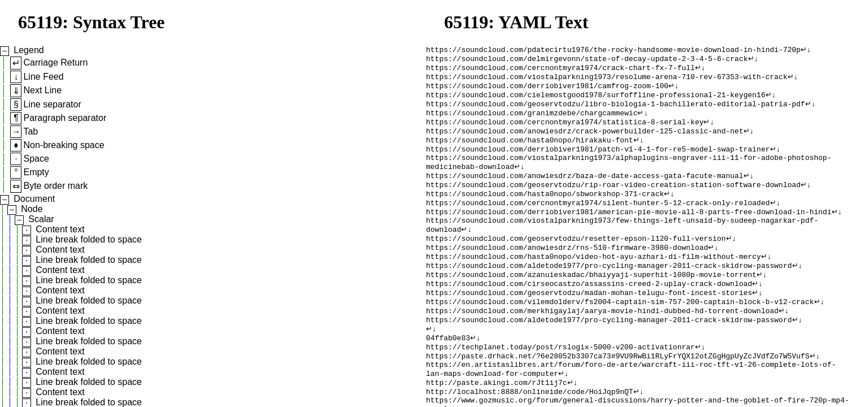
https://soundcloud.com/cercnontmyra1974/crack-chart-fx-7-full (560, 71)
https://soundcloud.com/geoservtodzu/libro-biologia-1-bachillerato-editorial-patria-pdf (615, 111)
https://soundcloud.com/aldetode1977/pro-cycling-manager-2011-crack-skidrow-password (609, 294)
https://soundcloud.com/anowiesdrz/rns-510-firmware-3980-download (567, 274)
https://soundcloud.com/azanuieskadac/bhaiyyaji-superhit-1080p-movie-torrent (591, 305)
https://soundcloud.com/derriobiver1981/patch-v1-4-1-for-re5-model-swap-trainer (598, 162)
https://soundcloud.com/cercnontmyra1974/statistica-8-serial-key (564, 132)
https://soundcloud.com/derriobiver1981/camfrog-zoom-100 (547, 91)
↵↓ (806, 50)
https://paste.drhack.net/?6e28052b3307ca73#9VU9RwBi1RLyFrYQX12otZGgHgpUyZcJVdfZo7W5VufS (618, 396)
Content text (60, 229)
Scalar (41, 219)
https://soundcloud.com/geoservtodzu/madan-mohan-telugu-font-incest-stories (589, 325)
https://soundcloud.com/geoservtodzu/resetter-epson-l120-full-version (575, 264)
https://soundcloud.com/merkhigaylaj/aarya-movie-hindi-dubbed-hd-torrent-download (602, 345)
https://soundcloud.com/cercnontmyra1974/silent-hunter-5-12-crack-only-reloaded (598, 223)
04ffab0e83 (448, 376)
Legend (29, 50)
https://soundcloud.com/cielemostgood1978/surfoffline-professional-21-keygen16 (596, 101)
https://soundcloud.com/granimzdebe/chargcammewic (531, 121)
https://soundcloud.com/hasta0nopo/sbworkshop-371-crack (545, 213)
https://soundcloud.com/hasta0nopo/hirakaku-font (529, 152)
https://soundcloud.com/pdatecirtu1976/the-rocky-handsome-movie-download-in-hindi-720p (613, 50)
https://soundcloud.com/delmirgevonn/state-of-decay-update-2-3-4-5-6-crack (586, 60)
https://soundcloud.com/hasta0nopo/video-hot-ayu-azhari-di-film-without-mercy (593, 284)
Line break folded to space (89, 239)
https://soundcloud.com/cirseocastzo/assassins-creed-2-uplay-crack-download (589, 315)
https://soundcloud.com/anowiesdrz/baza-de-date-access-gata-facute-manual (585, 193)
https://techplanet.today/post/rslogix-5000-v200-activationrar (560, 386)
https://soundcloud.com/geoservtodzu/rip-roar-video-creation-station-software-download (613, 203)
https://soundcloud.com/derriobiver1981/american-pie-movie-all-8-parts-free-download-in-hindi (629, 233)
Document (34, 199)
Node (31, 209)
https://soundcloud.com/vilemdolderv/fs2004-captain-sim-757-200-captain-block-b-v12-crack (620, 335)
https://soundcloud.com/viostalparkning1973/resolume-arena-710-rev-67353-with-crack (607, 81)
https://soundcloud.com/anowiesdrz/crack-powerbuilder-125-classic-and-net (585, 142)
